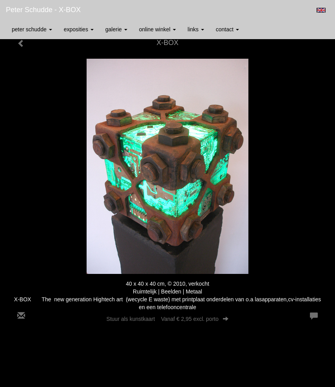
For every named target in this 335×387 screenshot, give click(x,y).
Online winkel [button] (157, 29)
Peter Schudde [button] (32, 29)
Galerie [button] (116, 29)
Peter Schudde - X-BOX (43, 10)
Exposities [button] (79, 29)
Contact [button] (227, 29)
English (321, 10)
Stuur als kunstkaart (168, 319)
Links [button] (196, 29)
